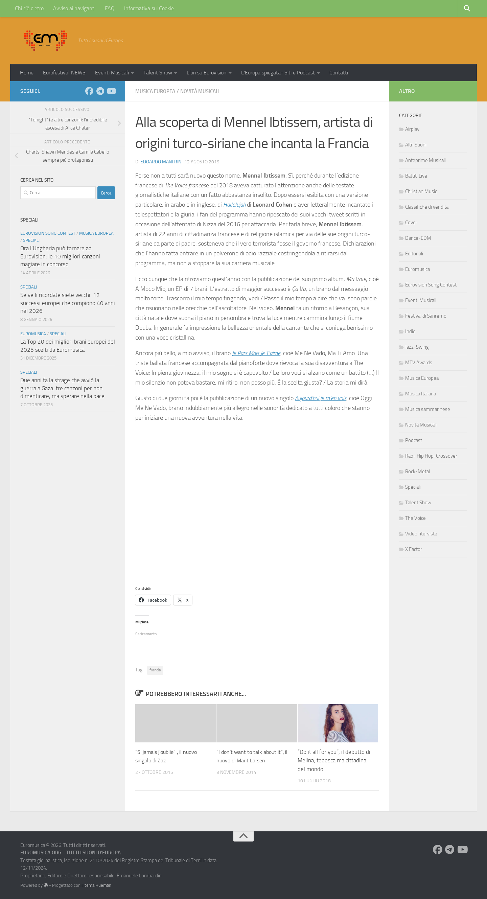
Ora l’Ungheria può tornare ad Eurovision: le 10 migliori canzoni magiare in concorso (60, 256)
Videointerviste (421, 534)
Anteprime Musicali (425, 160)
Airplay (412, 129)
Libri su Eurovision (207, 72)
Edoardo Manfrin (160, 161)
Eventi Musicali (112, 72)
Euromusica (33, 333)
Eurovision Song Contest (47, 233)
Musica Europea (157, 91)
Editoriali (414, 254)
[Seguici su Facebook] (89, 91)
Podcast (413, 440)
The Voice (415, 518)
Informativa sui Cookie (149, 8)
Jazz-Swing (417, 347)
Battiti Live (416, 176)
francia (155, 669)
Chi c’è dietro (29, 8)
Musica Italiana (420, 394)
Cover (411, 223)
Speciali (31, 240)
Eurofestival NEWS (64, 72)
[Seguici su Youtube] (111, 91)
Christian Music (421, 191)
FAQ (110, 8)
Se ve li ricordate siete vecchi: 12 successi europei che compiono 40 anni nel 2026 (67, 303)
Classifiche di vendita (426, 207)
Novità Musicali (205, 91)
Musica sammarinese (427, 409)
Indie (410, 331)
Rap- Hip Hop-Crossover (431, 456)
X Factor (413, 549)
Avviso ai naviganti (74, 8)
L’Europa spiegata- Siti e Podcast (278, 72)
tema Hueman (98, 885)
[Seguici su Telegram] (100, 91)
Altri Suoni (415, 145)
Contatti (338, 72)
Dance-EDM (418, 238)
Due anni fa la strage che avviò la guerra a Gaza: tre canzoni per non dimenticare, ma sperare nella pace (62, 388)
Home (26, 72)
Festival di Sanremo (425, 316)
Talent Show (157, 72)
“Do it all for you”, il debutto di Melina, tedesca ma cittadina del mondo (334, 760)
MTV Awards (418, 363)
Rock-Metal (417, 471)
